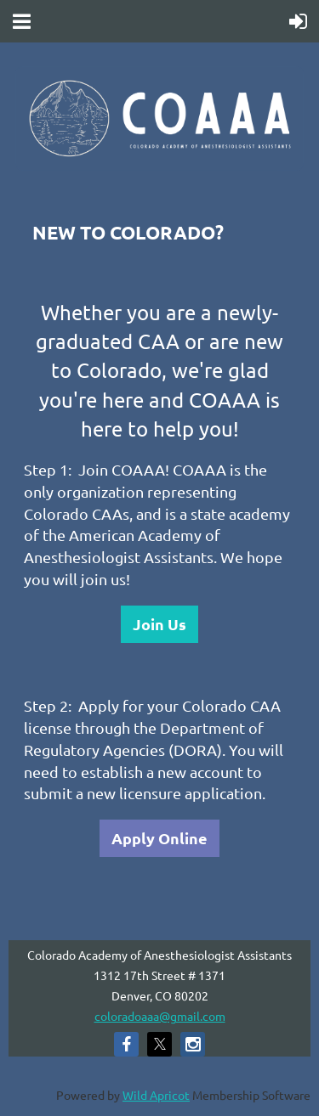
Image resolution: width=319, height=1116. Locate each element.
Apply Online (159, 838)
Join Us (159, 624)
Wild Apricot (156, 1094)
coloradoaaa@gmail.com (159, 1015)
